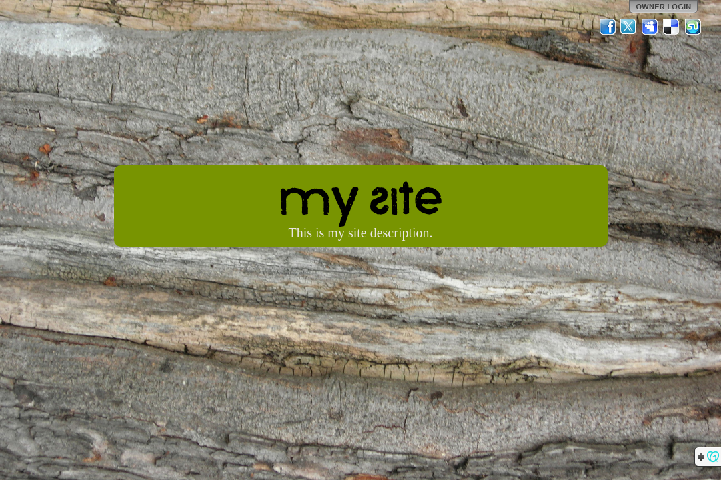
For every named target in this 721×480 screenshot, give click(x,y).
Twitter (629, 26)
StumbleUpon (693, 26)
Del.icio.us (671, 26)
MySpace (650, 26)
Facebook (607, 26)
